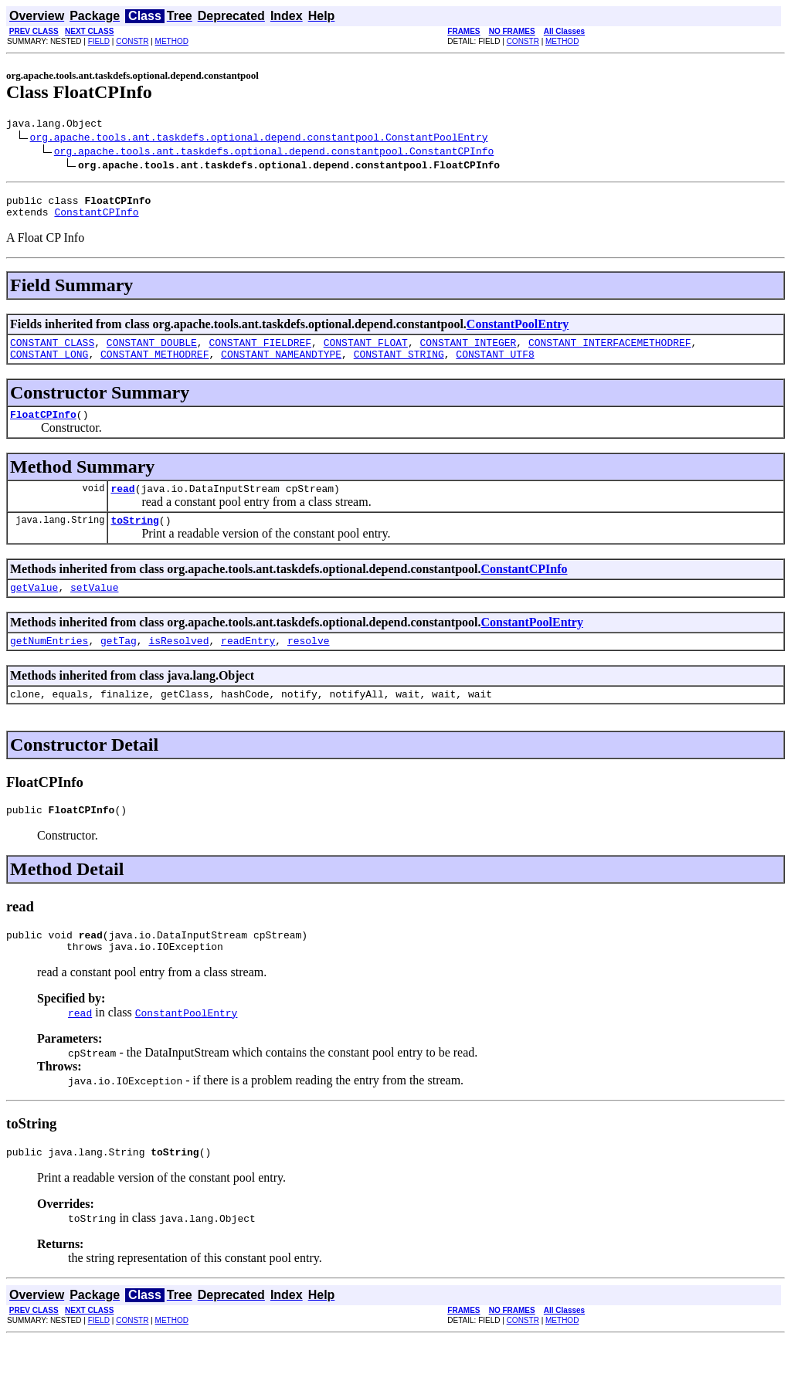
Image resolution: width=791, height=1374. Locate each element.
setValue (94, 608)
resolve (308, 663)
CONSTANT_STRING (399, 365)
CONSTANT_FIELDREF (260, 351)
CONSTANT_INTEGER (467, 351)
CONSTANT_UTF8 (495, 365)
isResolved (178, 663)
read (122, 504)
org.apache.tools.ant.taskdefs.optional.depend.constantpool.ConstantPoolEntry (259, 139)
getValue (34, 608)
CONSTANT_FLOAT (366, 351)
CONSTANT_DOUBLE (152, 351)
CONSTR (132, 41)
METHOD (171, 41)
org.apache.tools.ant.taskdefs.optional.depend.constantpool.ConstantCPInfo (274, 153)
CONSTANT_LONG (49, 365)
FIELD (99, 41)
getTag (118, 663)
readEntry (248, 663)
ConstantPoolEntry (518, 331)
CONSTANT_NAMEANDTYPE (281, 365)
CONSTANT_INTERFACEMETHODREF (609, 351)
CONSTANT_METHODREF (154, 365)
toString (134, 538)
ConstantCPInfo (96, 219)
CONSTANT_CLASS (52, 351)
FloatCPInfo (43, 428)
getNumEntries (49, 663)
